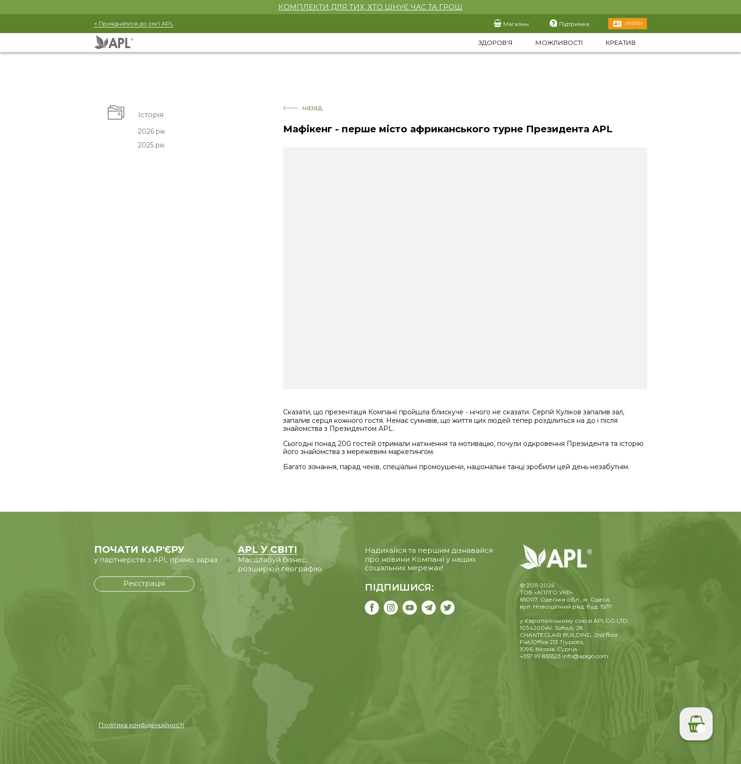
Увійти (633, 23)
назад (302, 108)
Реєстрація (144, 583)
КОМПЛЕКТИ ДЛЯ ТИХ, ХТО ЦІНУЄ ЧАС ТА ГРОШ (370, 6)
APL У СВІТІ (267, 549)
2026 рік (151, 131)
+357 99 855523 (540, 656)
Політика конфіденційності (141, 725)
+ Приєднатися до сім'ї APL (133, 23)
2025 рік (151, 145)
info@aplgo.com (585, 656)
